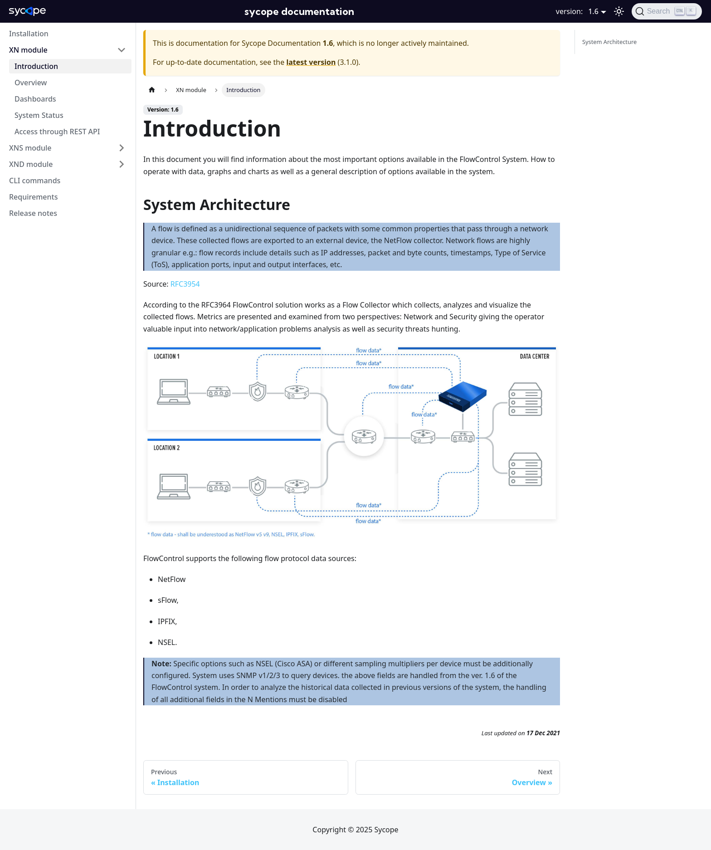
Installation (29, 34)
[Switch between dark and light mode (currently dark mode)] (619, 11)
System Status (39, 115)
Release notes (33, 213)
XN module (28, 50)
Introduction (36, 66)
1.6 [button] (593, 11)
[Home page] (152, 90)
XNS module (30, 148)
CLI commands (34, 181)
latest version (311, 62)
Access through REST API (57, 132)
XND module (31, 164)
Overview (31, 83)
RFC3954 (185, 284)
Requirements (33, 197)
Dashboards (35, 99)
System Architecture (609, 42)
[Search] (667, 11)
